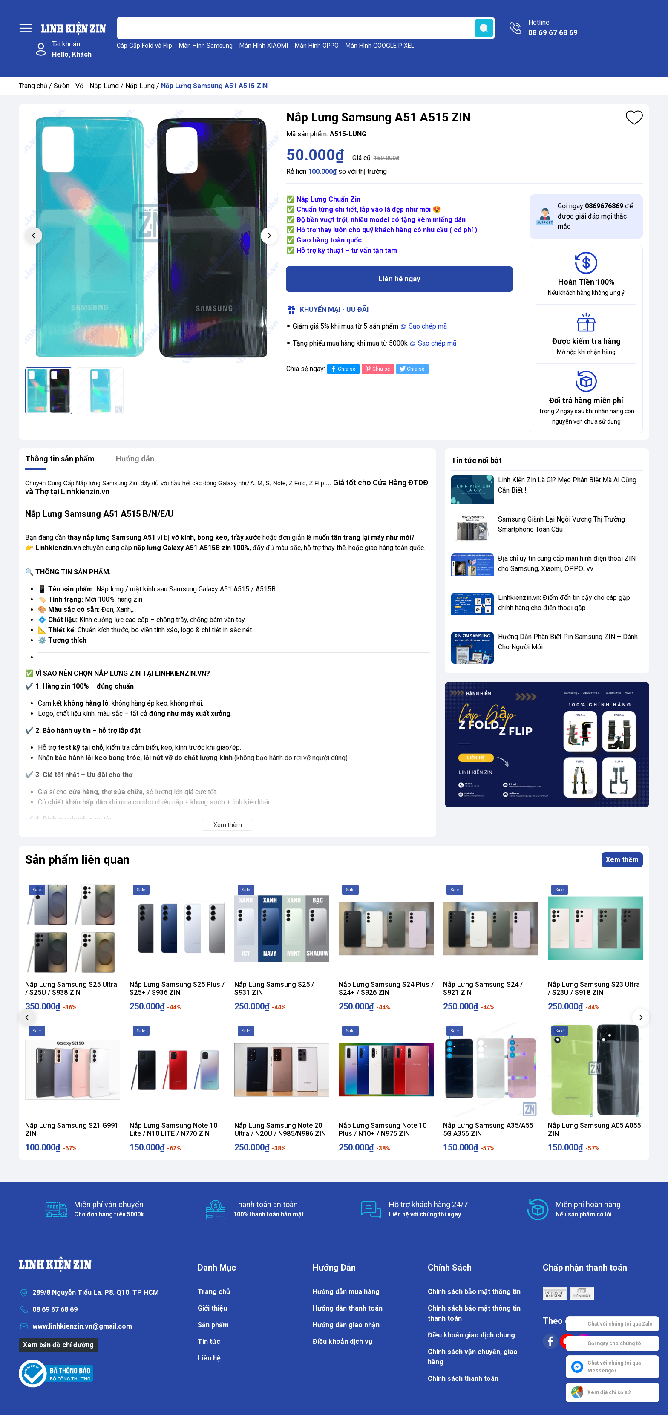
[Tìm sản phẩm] (306, 28)
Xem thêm (622, 860)
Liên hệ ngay (399, 278)
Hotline (553, 28)
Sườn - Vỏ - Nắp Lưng (86, 86)
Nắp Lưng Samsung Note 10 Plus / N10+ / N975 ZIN (382, 1129)
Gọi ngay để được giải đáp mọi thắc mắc (595, 216)
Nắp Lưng (140, 86)
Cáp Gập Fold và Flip (144, 45)
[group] (151, 236)
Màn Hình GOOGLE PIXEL (380, 45)
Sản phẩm (213, 1325)
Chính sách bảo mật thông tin (474, 1292)
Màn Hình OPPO (317, 45)
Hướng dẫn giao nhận (346, 1325)
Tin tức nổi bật (476, 460)
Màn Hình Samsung (206, 45)
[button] (269, 235)
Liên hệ (209, 1358)
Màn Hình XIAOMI (263, 45)
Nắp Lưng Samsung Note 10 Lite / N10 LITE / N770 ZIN (173, 1129)
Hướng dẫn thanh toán (348, 1308)
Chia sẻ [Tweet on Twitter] (411, 369)
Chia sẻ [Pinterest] (377, 369)
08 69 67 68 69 (55, 1309)
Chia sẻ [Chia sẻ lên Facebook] (342, 369)
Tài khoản (72, 50)
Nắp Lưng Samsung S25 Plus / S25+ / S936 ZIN (177, 988)
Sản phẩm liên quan (77, 860)
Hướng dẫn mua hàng (346, 1292)
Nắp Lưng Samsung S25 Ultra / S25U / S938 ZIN (71, 988)
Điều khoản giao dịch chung (471, 1335)
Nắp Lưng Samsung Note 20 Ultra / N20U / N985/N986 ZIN (280, 1129)
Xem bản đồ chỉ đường (58, 1345)
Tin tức (209, 1341)
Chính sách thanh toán (463, 1379)
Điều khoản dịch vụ (342, 1341)
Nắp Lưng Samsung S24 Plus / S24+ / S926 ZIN (386, 988)
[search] (484, 28)
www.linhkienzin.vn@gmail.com (82, 1326)
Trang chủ (33, 86)
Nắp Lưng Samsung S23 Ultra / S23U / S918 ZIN (594, 988)
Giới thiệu (212, 1308)
